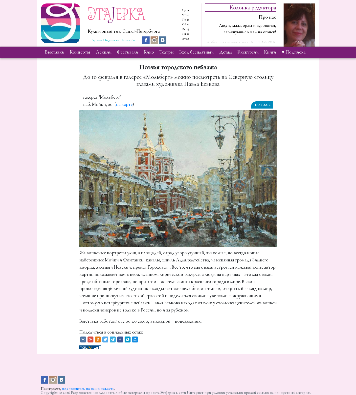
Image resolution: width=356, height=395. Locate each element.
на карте (124, 104)
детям (225, 52)
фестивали (127, 52)
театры (166, 52)
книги (270, 52)
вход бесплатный (196, 52)
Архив (96, 40)
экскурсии (248, 52)
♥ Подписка (293, 52)
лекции (103, 52)
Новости (127, 40)
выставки (54, 52)
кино (149, 52)
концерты (80, 52)
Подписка (111, 40)
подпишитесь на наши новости (88, 388)
